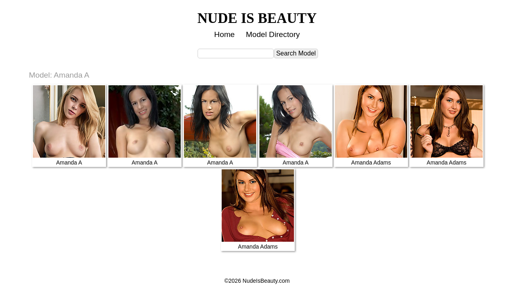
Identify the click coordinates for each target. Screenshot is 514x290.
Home (224, 34)
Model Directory (273, 34)
